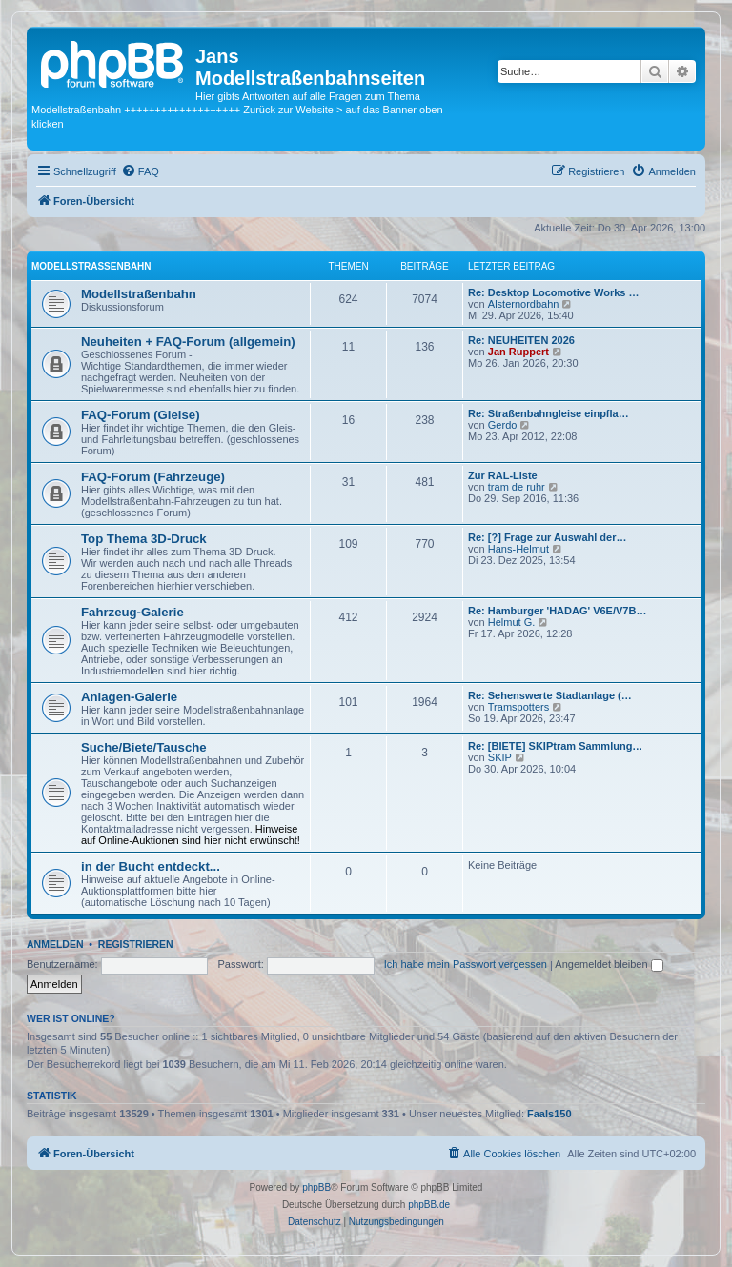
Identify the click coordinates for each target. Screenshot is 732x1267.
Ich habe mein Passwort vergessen (465, 964)
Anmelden (55, 944)
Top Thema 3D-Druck (144, 539)
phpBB (316, 1187)
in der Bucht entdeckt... (150, 866)
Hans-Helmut (518, 548)
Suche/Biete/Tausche (144, 747)
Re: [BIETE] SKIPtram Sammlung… (555, 746)
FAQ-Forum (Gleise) (140, 415)
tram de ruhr (516, 487)
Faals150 (549, 1113)
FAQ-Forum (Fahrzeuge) (153, 477)
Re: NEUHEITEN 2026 (521, 340)
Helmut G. (512, 622)
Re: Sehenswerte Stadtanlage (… (550, 695)
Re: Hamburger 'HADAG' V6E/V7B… (557, 610)
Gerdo (503, 425)
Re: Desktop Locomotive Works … (554, 292)
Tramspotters (518, 707)
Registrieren (135, 944)
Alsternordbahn (523, 304)
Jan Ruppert (518, 351)
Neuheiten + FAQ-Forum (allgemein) (188, 341)
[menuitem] (140, 171)
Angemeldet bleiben (608, 964)
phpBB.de (429, 1204)
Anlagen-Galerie (129, 697)
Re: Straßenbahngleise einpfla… (548, 413)
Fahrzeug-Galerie (132, 612)
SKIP (500, 757)
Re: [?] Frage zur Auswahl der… (547, 537)
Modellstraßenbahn (91, 266)
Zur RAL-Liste (503, 475)
